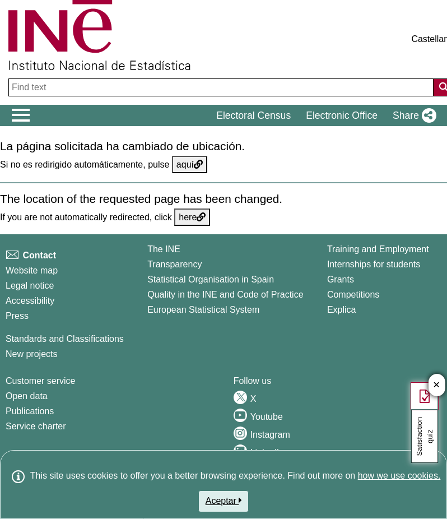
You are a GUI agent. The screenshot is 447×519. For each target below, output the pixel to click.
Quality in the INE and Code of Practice (225, 294)
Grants (340, 279)
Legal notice (30, 285)
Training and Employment (378, 249)
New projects (31, 354)
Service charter (36, 426)
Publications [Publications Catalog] (30, 411)
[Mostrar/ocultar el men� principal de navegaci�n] (21, 115)
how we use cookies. (399, 475)
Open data (27, 396)
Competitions (353, 294)
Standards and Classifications (65, 339)
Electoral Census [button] (253, 115)
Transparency (174, 264)
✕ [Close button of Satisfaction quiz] (436, 385)
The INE (163, 249)
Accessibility (30, 300)
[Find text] (222, 87)
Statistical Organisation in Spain (210, 279)
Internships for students (373, 264)
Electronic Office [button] (342, 115)
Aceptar (224, 500)
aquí (189, 164)
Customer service (40, 381)
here (192, 217)
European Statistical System (203, 309)
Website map (32, 270)
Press (17, 316)
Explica (341, 309)
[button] (412, 115)
